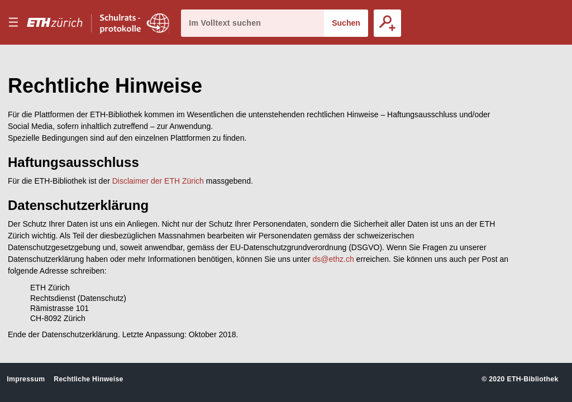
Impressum (26, 379)
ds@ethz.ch (333, 259)
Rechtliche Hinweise (88, 379)
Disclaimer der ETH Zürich (158, 180)
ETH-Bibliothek (532, 379)
